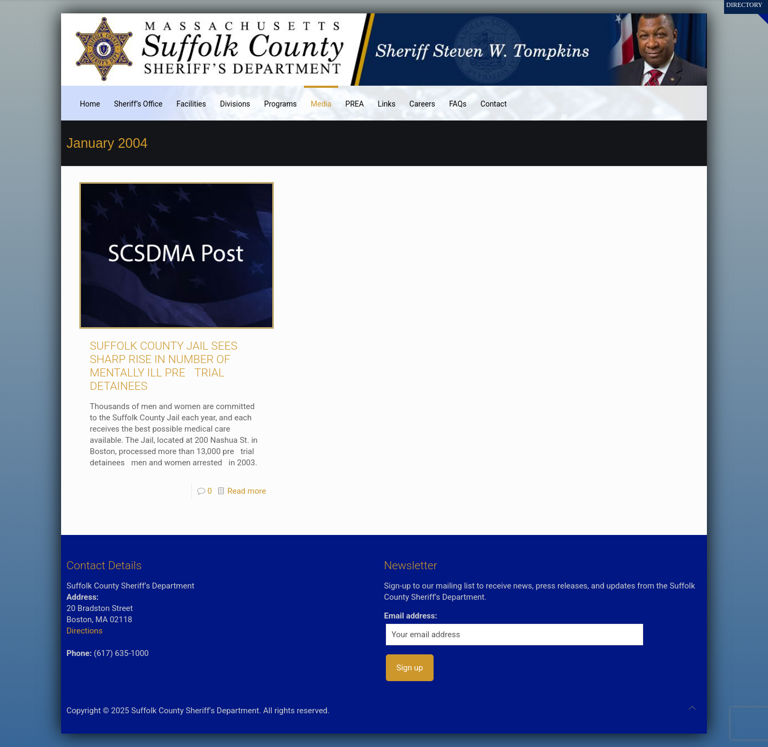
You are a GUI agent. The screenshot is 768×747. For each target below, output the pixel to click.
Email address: (410, 616)
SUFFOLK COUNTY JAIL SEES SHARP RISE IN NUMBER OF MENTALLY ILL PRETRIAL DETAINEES (163, 366)
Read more (246, 491)
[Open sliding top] (756, 12)
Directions (84, 631)
